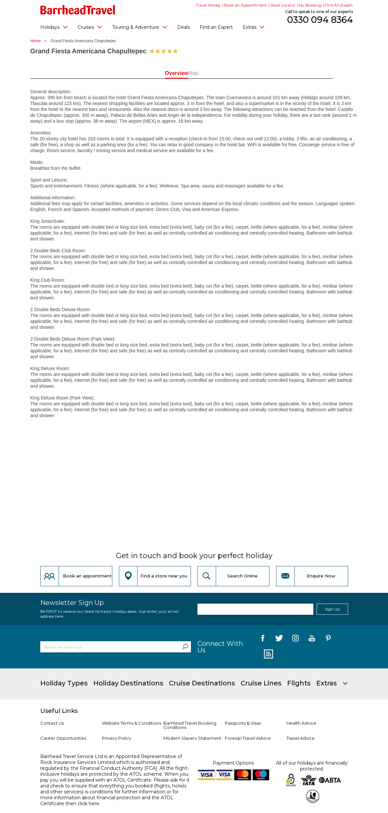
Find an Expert (216, 27)
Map (223, 73)
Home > (40, 41)
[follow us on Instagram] (295, 639)
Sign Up (332, 609)
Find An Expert (339, 5)
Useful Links (59, 711)
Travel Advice (300, 738)
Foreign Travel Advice (248, 738)
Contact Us (52, 723)
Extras (254, 27)
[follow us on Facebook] (262, 639)
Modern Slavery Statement (192, 738)
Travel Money (208, 5)
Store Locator (282, 5)
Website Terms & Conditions (131, 723)
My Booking (310, 5)
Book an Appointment (245, 5)
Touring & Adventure (139, 27)
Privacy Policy (116, 738)
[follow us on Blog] (267, 654)
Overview (164, 73)
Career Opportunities (63, 738)
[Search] (185, 646)
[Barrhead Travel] (77, 10)
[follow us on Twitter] (279, 639)
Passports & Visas (243, 723)
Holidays (54, 27)
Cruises (90, 27)
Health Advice (301, 723)
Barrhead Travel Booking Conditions (189, 725)
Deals (183, 27)
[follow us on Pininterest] (328, 639)
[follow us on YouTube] (312, 639)
